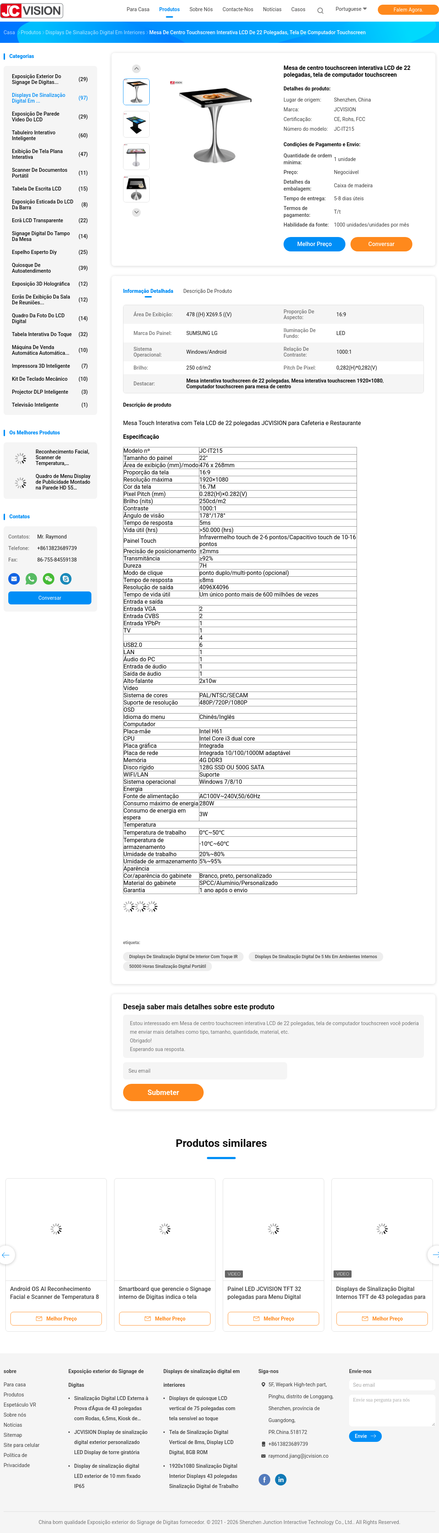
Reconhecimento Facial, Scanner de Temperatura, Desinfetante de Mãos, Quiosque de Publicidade (62, 457)
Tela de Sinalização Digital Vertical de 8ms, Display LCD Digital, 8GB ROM (201, 1442)
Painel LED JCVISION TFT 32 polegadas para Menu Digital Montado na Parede (264, 1297)
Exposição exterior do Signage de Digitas (106, 1378)
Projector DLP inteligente (50, 391)
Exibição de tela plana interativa (50, 154)
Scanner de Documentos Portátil (50, 173)
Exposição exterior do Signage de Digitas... (50, 79)
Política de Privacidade (17, 1460)
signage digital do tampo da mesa (50, 236)
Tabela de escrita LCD (50, 188)
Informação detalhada (148, 291)
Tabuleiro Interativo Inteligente (50, 135)
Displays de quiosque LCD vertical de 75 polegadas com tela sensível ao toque (202, 1408)
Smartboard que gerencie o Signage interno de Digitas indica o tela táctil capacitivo (165, 1297)
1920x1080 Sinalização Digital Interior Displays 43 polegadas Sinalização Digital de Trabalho (203, 1476)
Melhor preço (314, 244)
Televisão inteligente (50, 404)
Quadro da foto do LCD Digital (50, 318)
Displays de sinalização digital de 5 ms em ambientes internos (316, 956)
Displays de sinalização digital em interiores (201, 1378)
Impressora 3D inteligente (50, 366)
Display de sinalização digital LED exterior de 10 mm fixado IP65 (107, 1476)
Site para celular (22, 1445)
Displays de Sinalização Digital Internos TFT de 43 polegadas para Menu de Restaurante (381, 1297)
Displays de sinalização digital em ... (50, 98)
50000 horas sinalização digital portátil (167, 966)
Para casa (15, 1384)
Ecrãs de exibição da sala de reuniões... (50, 299)
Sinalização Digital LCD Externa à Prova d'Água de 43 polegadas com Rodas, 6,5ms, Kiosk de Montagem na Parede (111, 1409)
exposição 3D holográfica (50, 283)
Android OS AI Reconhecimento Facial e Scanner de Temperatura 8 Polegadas (54, 1297)
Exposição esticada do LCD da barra (50, 204)
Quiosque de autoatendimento (50, 268)
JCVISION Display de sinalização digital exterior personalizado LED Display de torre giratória (111, 1442)
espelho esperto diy (50, 252)
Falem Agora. (408, 10)
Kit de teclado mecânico (50, 379)
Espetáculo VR (20, 1405)
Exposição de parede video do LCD (50, 116)
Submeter (163, 1092)
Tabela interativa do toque (50, 334)
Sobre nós (15, 1415)
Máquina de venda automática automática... (50, 350)
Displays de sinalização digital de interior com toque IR (183, 956)
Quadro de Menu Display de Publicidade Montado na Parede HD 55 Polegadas (63, 482)
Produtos (14, 1395)
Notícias (13, 1425)
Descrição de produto (207, 291)
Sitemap (13, 1435)
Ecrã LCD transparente (50, 220)
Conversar (50, 598)
